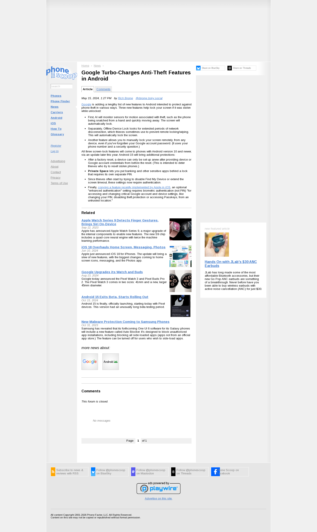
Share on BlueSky (210, 68)
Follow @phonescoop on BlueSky (110, 471)
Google (86, 104)
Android (56, 117)
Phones (56, 95)
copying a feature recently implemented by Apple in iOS (134, 187)
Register (56, 145)
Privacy (56, 177)
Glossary (57, 134)
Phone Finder (60, 101)
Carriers (57, 112)
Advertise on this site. (158, 498)
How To (56, 128)
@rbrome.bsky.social (149, 98)
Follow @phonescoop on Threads (191, 471)
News (55, 106)
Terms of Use (59, 183)
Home (85, 65)
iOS (53, 123)
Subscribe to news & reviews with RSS (69, 471)
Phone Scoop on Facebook (228, 471)
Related (88, 213)
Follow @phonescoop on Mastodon (150, 471)
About (54, 166)
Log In (55, 151)
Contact (56, 172)
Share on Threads (242, 68)
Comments (103, 89)
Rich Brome (125, 98)
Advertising (58, 161)
